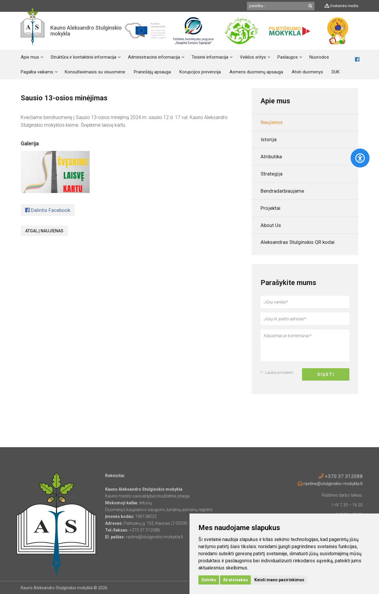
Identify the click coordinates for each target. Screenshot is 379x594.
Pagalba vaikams (37, 72)
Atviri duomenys (307, 72)
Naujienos (272, 122)
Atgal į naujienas (44, 230)
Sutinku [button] (208, 579)
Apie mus (30, 57)
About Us (271, 225)
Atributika (271, 157)
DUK (336, 72)
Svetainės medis (341, 6)
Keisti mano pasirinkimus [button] (279, 579)
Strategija (271, 174)
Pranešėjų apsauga (152, 72)
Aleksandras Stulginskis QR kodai (298, 242)
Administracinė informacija (154, 57)
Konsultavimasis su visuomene (95, 72)
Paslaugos (287, 57)
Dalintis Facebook (47, 210)
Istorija (269, 139)
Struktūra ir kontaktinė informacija (83, 57)
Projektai (270, 208)
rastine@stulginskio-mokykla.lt (330, 483)
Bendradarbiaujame (282, 191)
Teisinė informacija (210, 57)
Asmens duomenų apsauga (256, 72)
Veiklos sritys (253, 57)
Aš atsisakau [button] (235, 579)
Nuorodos (319, 57)
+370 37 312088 (341, 476)
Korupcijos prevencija (200, 72)
